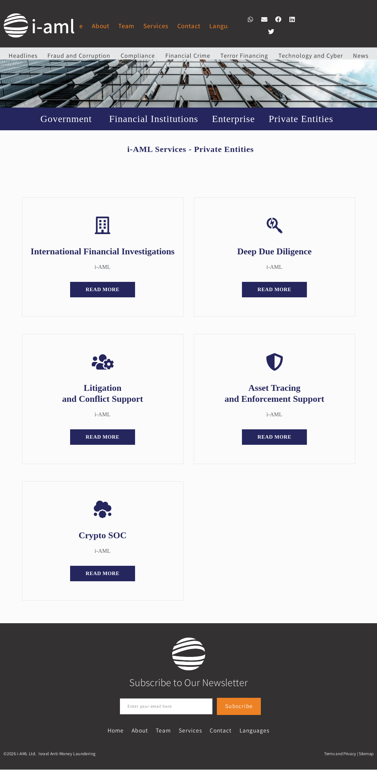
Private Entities (303, 118)
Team (126, 26)
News (360, 55)
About (100, 26)
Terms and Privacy (340, 755)
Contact (189, 26)
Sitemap (366, 755)
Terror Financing (244, 55)
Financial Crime (187, 55)
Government (67, 118)
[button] (250, 19)
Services (155, 26)
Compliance (138, 55)
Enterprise (233, 118)
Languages (225, 26)
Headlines (23, 55)
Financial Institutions (153, 118)
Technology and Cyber (310, 55)
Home (100, 731)
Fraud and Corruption (78, 55)
